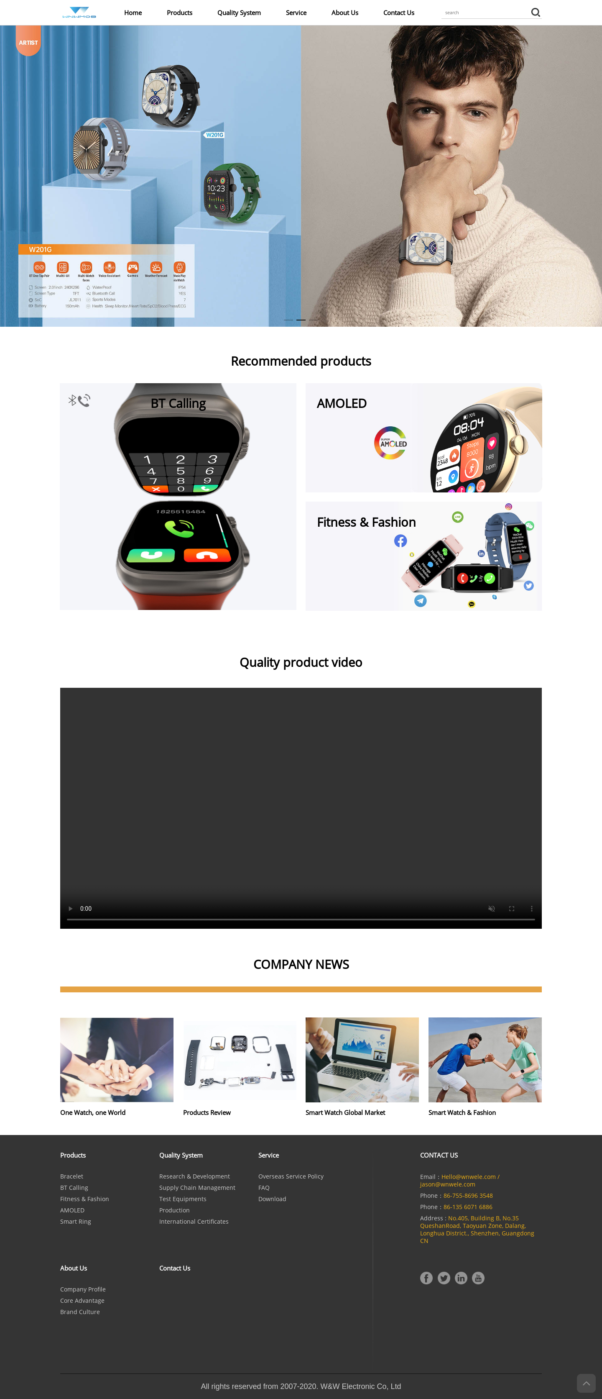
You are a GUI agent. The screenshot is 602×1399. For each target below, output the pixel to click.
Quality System (239, 12)
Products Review (207, 1112)
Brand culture (80, 1312)
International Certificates (194, 1221)
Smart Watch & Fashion (462, 1112)
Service (296, 12)
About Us (345, 12)
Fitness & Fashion (84, 1199)
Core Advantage (82, 1300)
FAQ (264, 1187)
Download (272, 1199)
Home (133, 12)
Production (174, 1210)
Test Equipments (183, 1199)
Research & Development (194, 1176)
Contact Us (398, 12)
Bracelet (71, 1176)
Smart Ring (75, 1221)
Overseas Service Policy (291, 1176)
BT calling (74, 1187)
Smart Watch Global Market (345, 1112)
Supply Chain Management (197, 1187)
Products (179, 12)
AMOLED (72, 1210)
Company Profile (83, 1289)
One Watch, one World (92, 1112)
